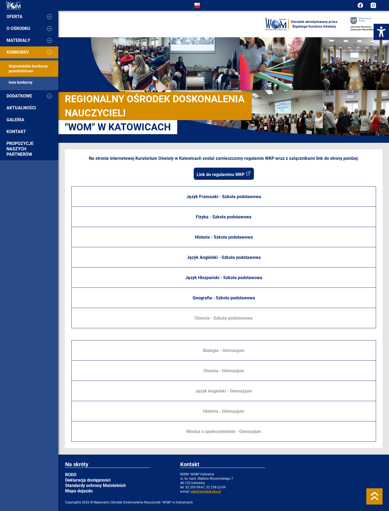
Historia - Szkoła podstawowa (224, 237)
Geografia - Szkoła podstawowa (224, 297)
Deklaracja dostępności (87, 480)
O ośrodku (29, 28)
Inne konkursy (20, 82)
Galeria (15, 119)
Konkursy (29, 52)
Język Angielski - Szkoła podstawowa (224, 257)
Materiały (29, 40)
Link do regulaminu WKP (224, 174)
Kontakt (16, 131)
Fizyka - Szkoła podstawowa (223, 216)
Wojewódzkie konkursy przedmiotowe (28, 68)
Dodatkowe (29, 96)
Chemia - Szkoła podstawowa (224, 318)
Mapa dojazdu (79, 490)
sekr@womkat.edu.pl (206, 491)
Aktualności (21, 107)
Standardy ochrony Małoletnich (95, 485)
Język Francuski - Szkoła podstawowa (223, 196)
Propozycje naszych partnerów (19, 149)
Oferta (29, 16)
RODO (70, 474)
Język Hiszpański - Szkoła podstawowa (223, 277)
